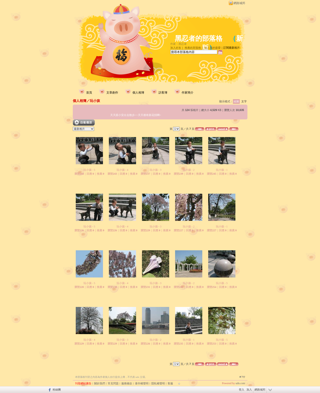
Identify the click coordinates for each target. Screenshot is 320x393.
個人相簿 (138, 92)
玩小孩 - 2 (189, 169)
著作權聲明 (142, 383)
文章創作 (112, 92)
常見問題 (113, 383)
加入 (249, 389)
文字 (244, 101)
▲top (242, 376)
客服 (170, 383)
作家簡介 (187, 92)
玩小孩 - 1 (222, 169)
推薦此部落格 (193, 47)
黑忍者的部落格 (198, 38)
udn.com (240, 383)
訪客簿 (163, 92)
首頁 (89, 92)
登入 (241, 389)
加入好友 (175, 47)
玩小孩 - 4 (122, 169)
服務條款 (126, 383)
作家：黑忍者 (178, 44)
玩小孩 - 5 (89, 169)
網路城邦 (239, 3)
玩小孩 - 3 (155, 169)
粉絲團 (57, 389)
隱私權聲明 (158, 383)
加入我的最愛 (212, 47)
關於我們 (99, 383)
